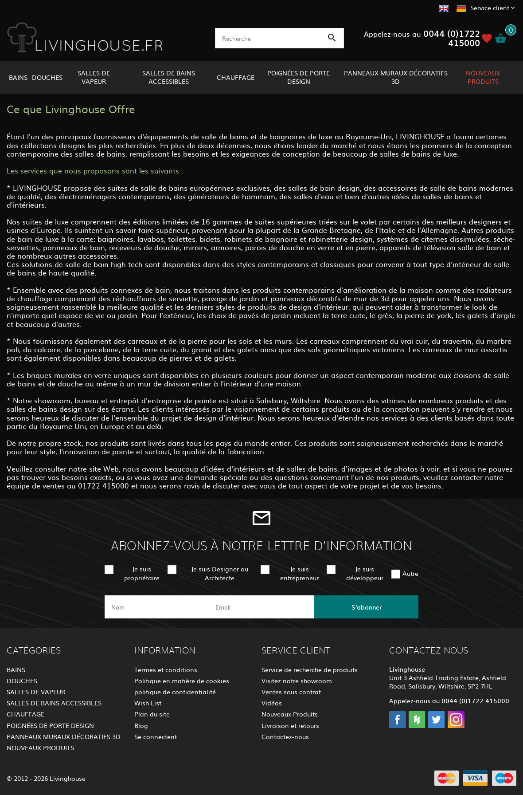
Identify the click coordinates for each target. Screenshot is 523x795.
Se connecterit (155, 736)
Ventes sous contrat (291, 691)
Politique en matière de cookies (181, 680)
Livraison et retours (290, 725)
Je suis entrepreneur (299, 573)
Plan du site (152, 713)
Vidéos (272, 702)
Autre (410, 573)
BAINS (18, 77)
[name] (157, 607)
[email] (261, 607)
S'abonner (366, 607)
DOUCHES (47, 77)
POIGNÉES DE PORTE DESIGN (298, 77)
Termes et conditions (165, 669)
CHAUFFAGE (235, 77)
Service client (489, 7)
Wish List (147, 702)
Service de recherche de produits (310, 669)
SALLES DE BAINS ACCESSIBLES (168, 77)
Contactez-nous (285, 736)
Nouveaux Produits (290, 713)
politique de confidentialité (175, 691)
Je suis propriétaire (142, 573)
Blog (141, 725)
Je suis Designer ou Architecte (219, 573)
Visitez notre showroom (297, 680)
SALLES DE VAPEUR (94, 77)
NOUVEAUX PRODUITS (483, 77)
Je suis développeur (364, 573)
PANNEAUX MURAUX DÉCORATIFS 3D (396, 77)
